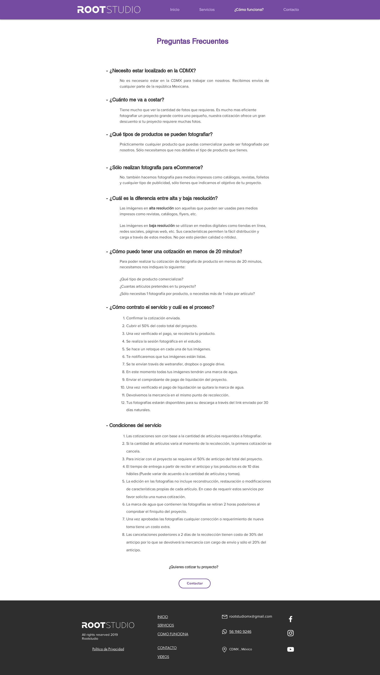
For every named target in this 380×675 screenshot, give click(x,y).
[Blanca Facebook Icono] (290, 619)
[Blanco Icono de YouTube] (290, 649)
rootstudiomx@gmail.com (250, 616)
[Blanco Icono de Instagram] (290, 633)
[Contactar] (195, 583)
